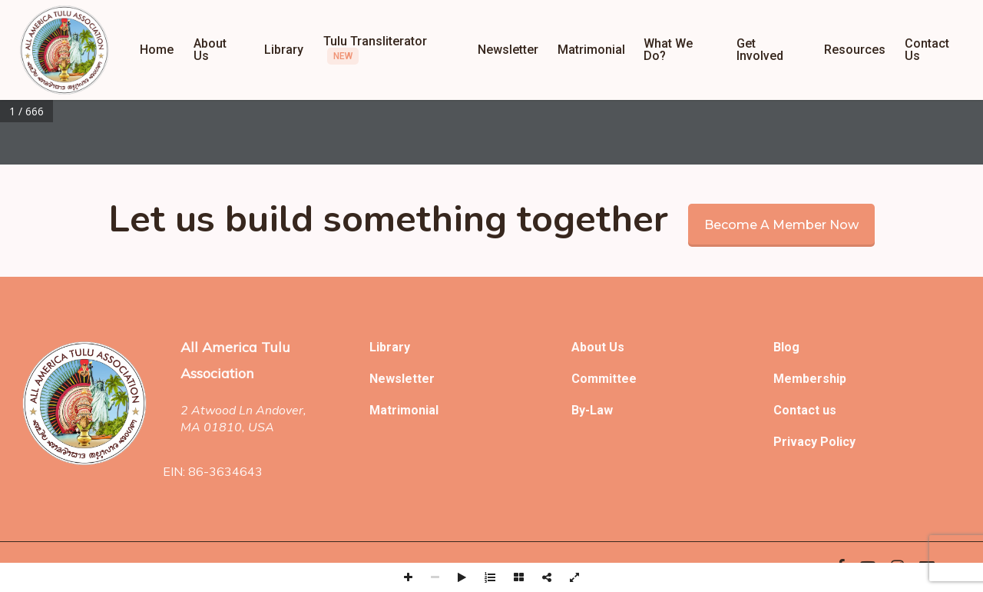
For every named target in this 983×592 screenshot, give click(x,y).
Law (601, 410)
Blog (786, 347)
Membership (809, 378)
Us (616, 347)
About (590, 347)
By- (580, 410)
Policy (838, 441)
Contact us (804, 410)
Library (389, 347)
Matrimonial (404, 410)
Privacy (796, 441)
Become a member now (781, 225)
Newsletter (402, 378)
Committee (604, 378)
